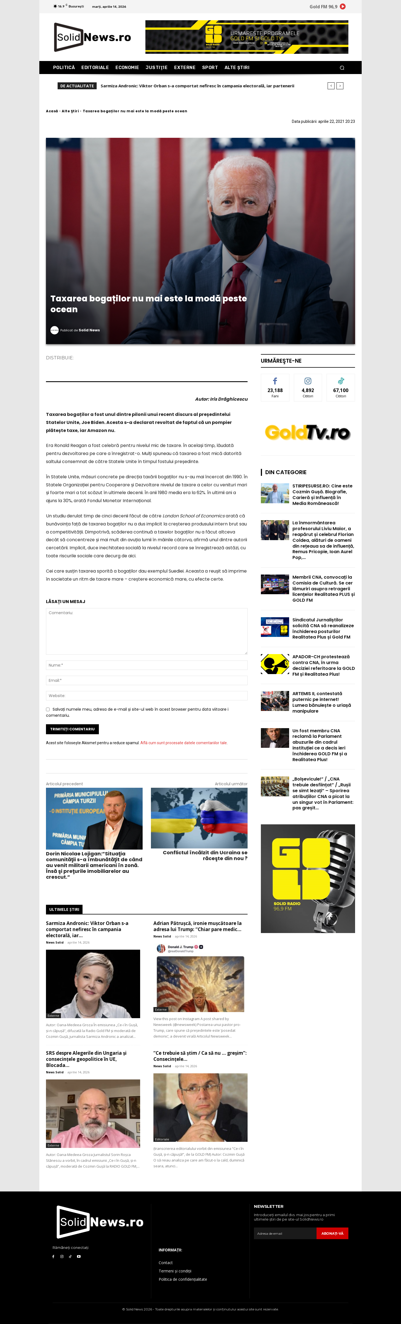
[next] (339, 85)
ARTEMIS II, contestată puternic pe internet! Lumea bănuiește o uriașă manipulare (321, 702)
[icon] (342, 7)
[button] (341, 67)
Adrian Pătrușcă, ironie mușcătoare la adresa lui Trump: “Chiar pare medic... (197, 926)
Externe (53, 1015)
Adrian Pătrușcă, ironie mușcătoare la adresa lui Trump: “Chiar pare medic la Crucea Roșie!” (195, 85)
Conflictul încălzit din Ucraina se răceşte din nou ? (205, 855)
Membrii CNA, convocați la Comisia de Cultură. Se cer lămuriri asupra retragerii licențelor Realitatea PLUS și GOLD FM (323, 588)
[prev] (331, 85)
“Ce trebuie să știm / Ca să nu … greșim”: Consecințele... (200, 1056)
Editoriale (162, 1139)
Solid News (89, 330)
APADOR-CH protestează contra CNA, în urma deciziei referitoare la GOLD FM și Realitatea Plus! (323, 665)
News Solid (55, 942)
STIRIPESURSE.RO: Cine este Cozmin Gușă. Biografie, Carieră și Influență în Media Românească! (322, 494)
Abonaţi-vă (331, 1233)
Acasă (52, 111)
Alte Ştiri (70, 111)
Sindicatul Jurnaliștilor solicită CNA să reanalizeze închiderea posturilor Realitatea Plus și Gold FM (323, 628)
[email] (284, 1233)
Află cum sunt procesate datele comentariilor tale (183, 743)
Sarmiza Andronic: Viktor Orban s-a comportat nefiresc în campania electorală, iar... (87, 929)
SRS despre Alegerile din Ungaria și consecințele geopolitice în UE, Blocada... (86, 1059)
